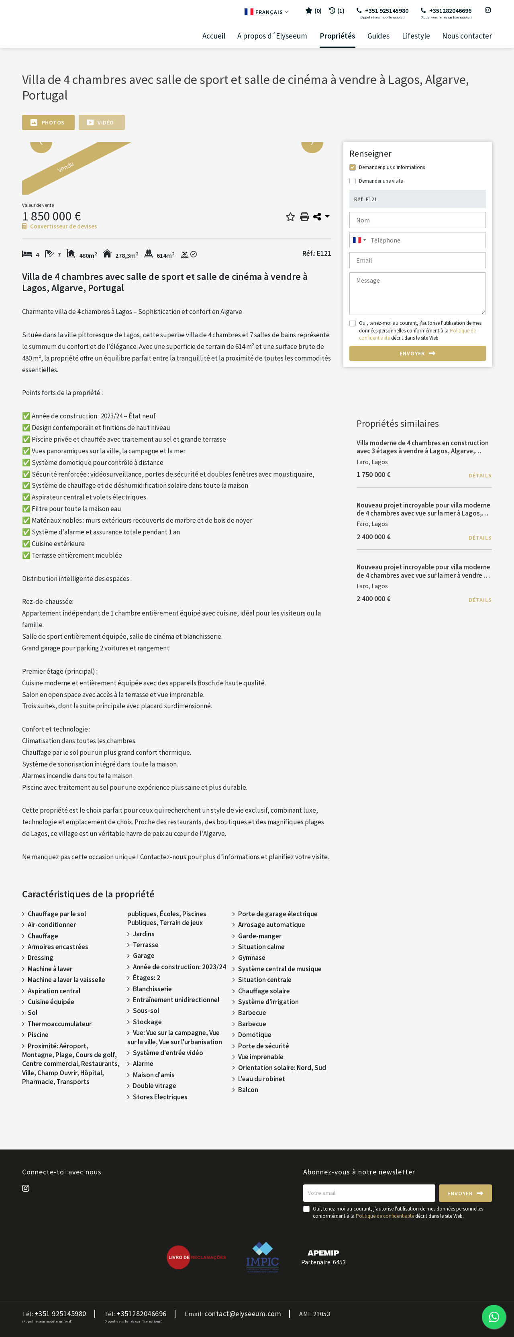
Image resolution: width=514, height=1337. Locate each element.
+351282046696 (446, 12)
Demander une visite (381, 180)
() (313, 10)
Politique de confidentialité (385, 1216)
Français (267, 12)
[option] (114, 173)
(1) (337, 10)
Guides (378, 36)
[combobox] (417, 240)
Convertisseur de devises (59, 226)
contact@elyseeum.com (242, 1313)
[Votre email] (369, 1193)
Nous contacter (467, 36)
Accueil (213, 36)
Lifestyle (416, 36)
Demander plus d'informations (392, 167)
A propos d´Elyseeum (272, 36)
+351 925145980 (382, 12)
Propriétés (337, 36)
